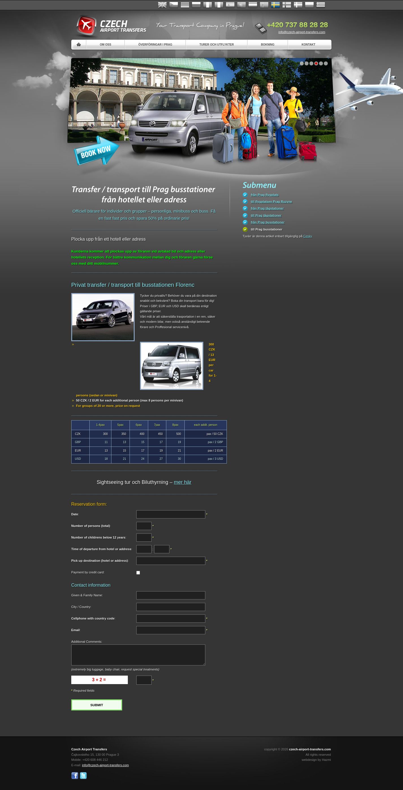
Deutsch (184, 5)
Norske (264, 5)
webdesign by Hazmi (316, 759)
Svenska (275, 5)
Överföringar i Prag (155, 44)
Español (230, 5)
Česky (173, 5)
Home (79, 44)
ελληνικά (320, 5)
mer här (182, 482)
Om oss (105, 44)
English (162, 5)
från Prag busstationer (268, 222)
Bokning (268, 44)
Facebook (74, 775)
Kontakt (308, 44)
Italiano (218, 5)
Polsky (309, 5)
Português (241, 5)
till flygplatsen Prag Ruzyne (271, 201)
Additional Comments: (86, 641)
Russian (196, 5)
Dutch (252, 5)
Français (207, 5)
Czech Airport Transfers (109, 25)
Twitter (83, 775)
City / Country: (81, 606)
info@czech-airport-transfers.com (301, 32)
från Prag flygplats (265, 195)
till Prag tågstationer (266, 215)
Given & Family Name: (87, 595)
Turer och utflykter (216, 44)
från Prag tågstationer (267, 208)
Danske (298, 5)
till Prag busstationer (266, 229)
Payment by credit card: (88, 572)
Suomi (286, 5)
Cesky (307, 236)
